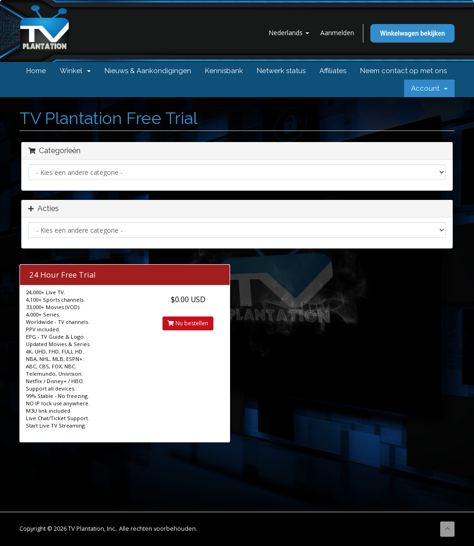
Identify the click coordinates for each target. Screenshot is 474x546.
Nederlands (288, 32)
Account (429, 88)
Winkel (75, 71)
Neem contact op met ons (403, 71)
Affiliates (332, 71)
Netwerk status (281, 71)
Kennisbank (224, 71)
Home (36, 71)
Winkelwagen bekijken (412, 33)
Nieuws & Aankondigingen (148, 71)
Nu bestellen (188, 323)
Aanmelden (337, 32)
